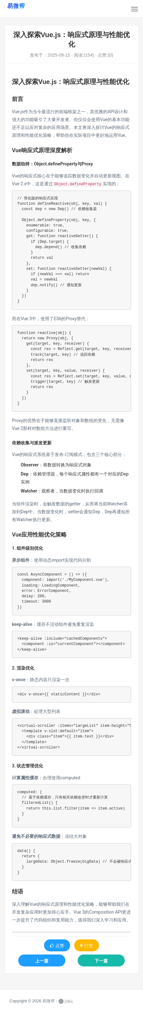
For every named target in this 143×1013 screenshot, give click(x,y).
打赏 (86, 945)
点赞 (57, 945)
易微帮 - (49, 1001)
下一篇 (101, 960)
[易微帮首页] (16, 6)
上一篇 (41, 960)
